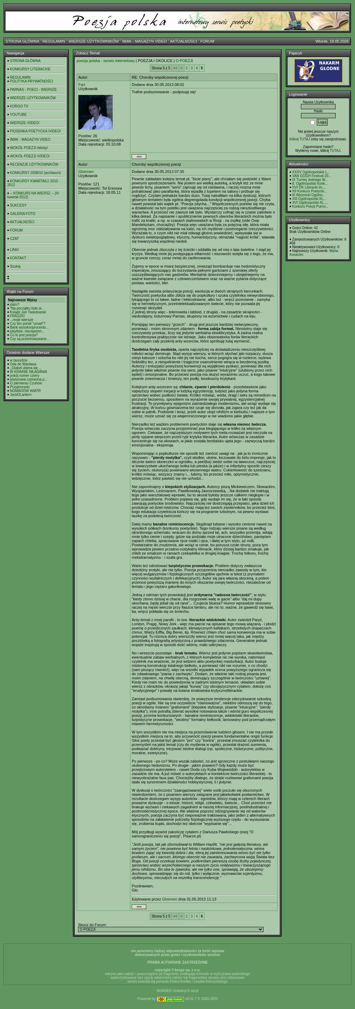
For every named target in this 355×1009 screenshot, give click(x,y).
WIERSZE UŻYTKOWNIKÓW (94, 41)
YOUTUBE (18, 114)
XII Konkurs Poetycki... (309, 191)
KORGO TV (19, 106)
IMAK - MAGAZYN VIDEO (144, 41)
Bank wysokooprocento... (29, 327)
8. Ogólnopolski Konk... (310, 183)
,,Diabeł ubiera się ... (26, 368)
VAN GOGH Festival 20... (311, 176)
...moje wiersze (21, 320)
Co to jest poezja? (24, 335)
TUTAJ (335, 151)
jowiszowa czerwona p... (28, 379)
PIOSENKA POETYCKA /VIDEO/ (35, 131)
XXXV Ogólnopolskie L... (311, 172)
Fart (81, 84)
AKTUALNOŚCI (183, 41)
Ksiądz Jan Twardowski (28, 312)
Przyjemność (20, 387)
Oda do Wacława (23, 364)
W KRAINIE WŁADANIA (28, 372)
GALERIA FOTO (22, 214)
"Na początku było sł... (27, 308)
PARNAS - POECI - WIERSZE (33, 90)
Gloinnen (86, 171)
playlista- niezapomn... (27, 331)
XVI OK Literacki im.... (309, 187)
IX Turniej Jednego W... (310, 180)
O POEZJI (184, 61)
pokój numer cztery (24, 375)
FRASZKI (17, 316)
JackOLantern (21, 395)
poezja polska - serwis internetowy (106, 61)
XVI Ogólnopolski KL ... (310, 203)
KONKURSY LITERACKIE (30, 69)
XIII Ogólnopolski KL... (309, 199)
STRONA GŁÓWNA (22, 41)
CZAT (14, 239)
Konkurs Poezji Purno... (310, 206)
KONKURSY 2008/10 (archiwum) (35, 173)
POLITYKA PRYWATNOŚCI (31, 81)
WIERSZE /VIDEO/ (25, 123)
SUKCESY (18, 205)
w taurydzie (19, 360)
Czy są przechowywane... (29, 339)
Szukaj (15, 266)
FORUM (207, 41)
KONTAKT (18, 258)
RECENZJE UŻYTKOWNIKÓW (34, 164)
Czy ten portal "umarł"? (27, 323)
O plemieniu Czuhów (26, 383)
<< (175, 68)
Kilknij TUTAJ (299, 139)
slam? (14, 304)
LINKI (14, 250)
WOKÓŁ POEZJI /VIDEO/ (30, 156)
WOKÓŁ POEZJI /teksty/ (29, 148)
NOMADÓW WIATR (25, 391)
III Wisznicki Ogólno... (309, 195)
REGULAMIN (53, 41)
